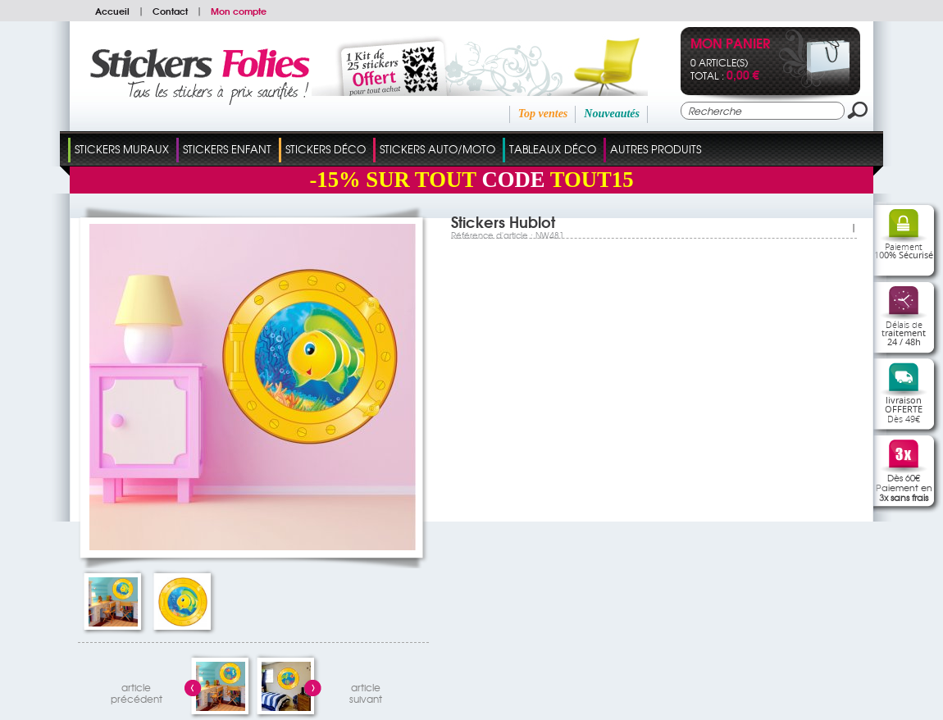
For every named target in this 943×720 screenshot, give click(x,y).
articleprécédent (136, 691)
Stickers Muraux (122, 149)
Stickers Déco (325, 149)
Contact (170, 10)
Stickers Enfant (227, 149)
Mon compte (238, 10)
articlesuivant (365, 691)
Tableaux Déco (552, 149)
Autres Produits (655, 149)
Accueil (112, 10)
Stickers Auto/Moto (437, 149)
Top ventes (543, 113)
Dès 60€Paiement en (904, 487)
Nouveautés (612, 113)
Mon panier (730, 44)
